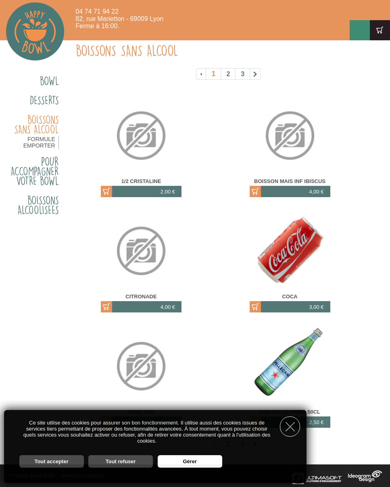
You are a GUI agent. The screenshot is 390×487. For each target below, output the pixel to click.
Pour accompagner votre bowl (35, 171)
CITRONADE (140, 296)
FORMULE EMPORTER (39, 142)
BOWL (49, 81)
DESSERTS (44, 100)
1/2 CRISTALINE (141, 181)
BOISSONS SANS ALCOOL (36, 124)
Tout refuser (121, 461)
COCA (289, 296)
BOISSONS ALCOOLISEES (38, 205)
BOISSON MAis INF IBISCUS (289, 181)
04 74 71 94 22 (97, 11)
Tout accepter (51, 461)
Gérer (190, 461)
